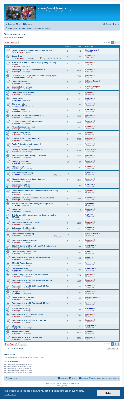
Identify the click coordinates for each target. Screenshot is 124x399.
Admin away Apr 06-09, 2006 (24, 252)
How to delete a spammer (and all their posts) (32, 50)
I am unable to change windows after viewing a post (34, 75)
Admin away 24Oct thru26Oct (24, 240)
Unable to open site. (20, 161)
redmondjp (18, 169)
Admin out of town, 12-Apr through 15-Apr (30, 303)
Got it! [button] (108, 393)
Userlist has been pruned (23, 93)
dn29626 (90, 109)
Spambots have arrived (22, 87)
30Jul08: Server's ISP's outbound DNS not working (34, 246)
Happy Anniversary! (20, 81)
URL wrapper (17, 326)
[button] (118, 42)
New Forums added (20, 332)
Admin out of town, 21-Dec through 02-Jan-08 (32, 280)
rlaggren (17, 174)
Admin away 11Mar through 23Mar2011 (29, 155)
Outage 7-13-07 (18, 292)
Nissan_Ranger (18, 37)
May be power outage (21, 309)
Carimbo (17, 205)
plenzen (90, 98)
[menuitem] (19, 24)
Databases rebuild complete (24, 228)
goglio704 (91, 246)
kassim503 (91, 228)
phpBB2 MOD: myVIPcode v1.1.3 (26, 138)
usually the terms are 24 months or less (29, 150)
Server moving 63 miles (22, 185)
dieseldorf (17, 100)
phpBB (55, 383)
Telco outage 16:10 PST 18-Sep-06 (27, 337)
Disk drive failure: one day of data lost (28, 179)
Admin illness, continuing (23, 234)
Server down (17, 98)
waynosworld (92, 50)
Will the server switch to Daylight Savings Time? (33, 203)
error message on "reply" (23, 173)
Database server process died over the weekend (33, 198)
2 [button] (115, 42)
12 (57, 59)
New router (17, 209)
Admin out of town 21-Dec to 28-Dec (27, 314)
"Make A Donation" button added (26, 144)
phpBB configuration (21, 133)
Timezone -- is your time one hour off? (28, 115)
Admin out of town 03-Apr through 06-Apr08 (31, 257)
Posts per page (18, 110)
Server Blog (17, 56)
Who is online (9, 354)
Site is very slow (19, 104)
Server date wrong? (20, 269)
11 (54, 59)
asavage (20, 52)
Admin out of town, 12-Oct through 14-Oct (30, 286)
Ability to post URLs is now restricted (28, 70)
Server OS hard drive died (23, 297)
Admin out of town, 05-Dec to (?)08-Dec (29, 320)
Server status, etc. (15, 34)
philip (89, 251)
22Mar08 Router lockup (22, 263)
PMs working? (18, 167)
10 (51, 59)
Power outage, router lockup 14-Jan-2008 (30, 274)
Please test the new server (23, 127)
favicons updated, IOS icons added (27, 121)
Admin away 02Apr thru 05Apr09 (26, 222)
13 (60, 59)
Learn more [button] (10, 394)
